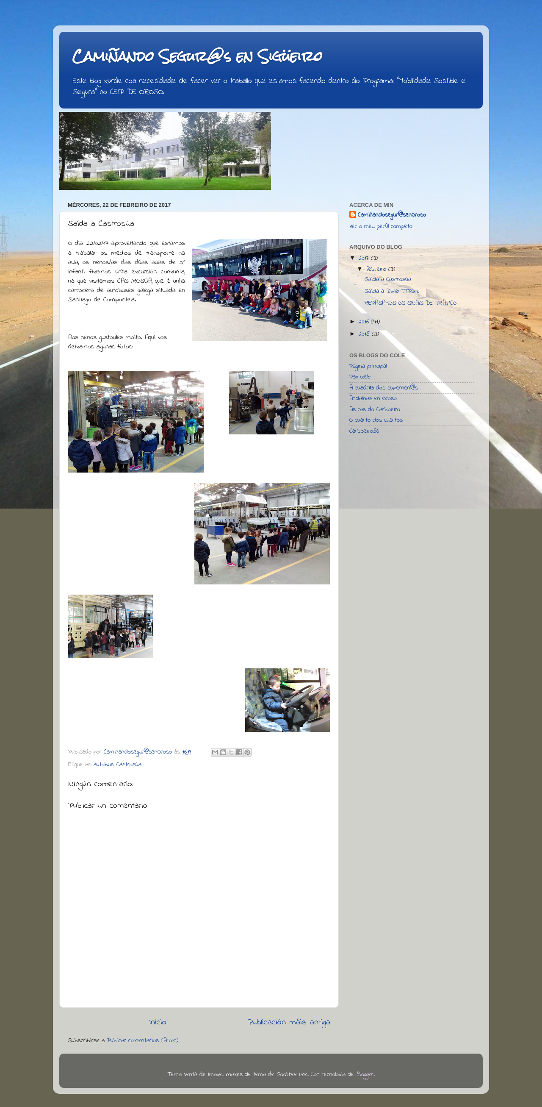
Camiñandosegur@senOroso (392, 215)
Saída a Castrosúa (388, 279)
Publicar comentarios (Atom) (142, 1040)
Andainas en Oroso (373, 398)
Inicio (157, 1022)
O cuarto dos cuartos (376, 420)
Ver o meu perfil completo (380, 226)
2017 (365, 258)
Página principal (368, 366)
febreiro (377, 269)
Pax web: (360, 377)
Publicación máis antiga (289, 1022)
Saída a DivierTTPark (392, 291)
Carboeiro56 (364, 431)
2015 (365, 334)
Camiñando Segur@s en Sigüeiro (197, 56)
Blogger (364, 1074)
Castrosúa (128, 764)
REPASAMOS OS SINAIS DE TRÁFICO (410, 303)
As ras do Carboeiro (374, 409)
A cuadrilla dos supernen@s (383, 388)
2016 (365, 321)
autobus (104, 764)
